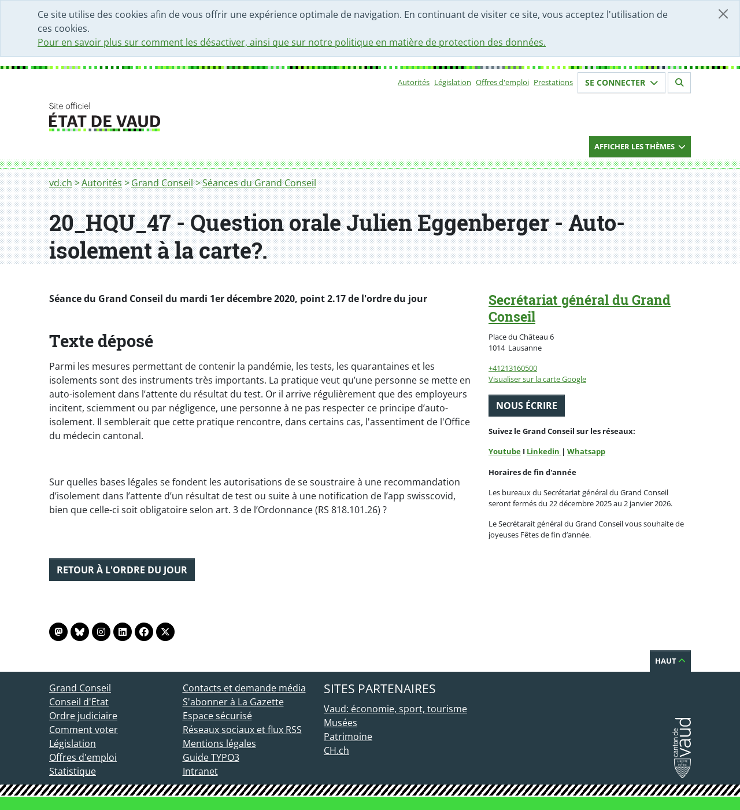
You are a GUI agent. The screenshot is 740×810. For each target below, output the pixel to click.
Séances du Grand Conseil (259, 182)
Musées (340, 722)
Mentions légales (219, 743)
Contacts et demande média (244, 688)
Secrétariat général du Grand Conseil (580, 308)
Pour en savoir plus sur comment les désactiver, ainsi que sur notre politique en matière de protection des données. (292, 42)
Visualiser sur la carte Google (537, 379)
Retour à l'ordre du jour (122, 570)
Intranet (200, 771)
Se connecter (621, 82)
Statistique (72, 771)
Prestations (553, 82)
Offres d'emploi (502, 82)
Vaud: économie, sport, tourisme (395, 708)
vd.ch (60, 182)
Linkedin (544, 451)
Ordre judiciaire (83, 715)
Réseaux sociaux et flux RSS (242, 729)
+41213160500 (513, 368)
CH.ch (336, 750)
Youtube (505, 451)
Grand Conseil (162, 182)
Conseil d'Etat (79, 701)
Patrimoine (348, 736)
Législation (452, 82)
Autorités (414, 82)
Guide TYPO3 (211, 757)
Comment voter (83, 729)
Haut (670, 661)
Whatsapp (586, 451)
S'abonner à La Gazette (233, 701)
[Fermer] (723, 14)
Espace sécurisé (217, 715)
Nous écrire (526, 405)
